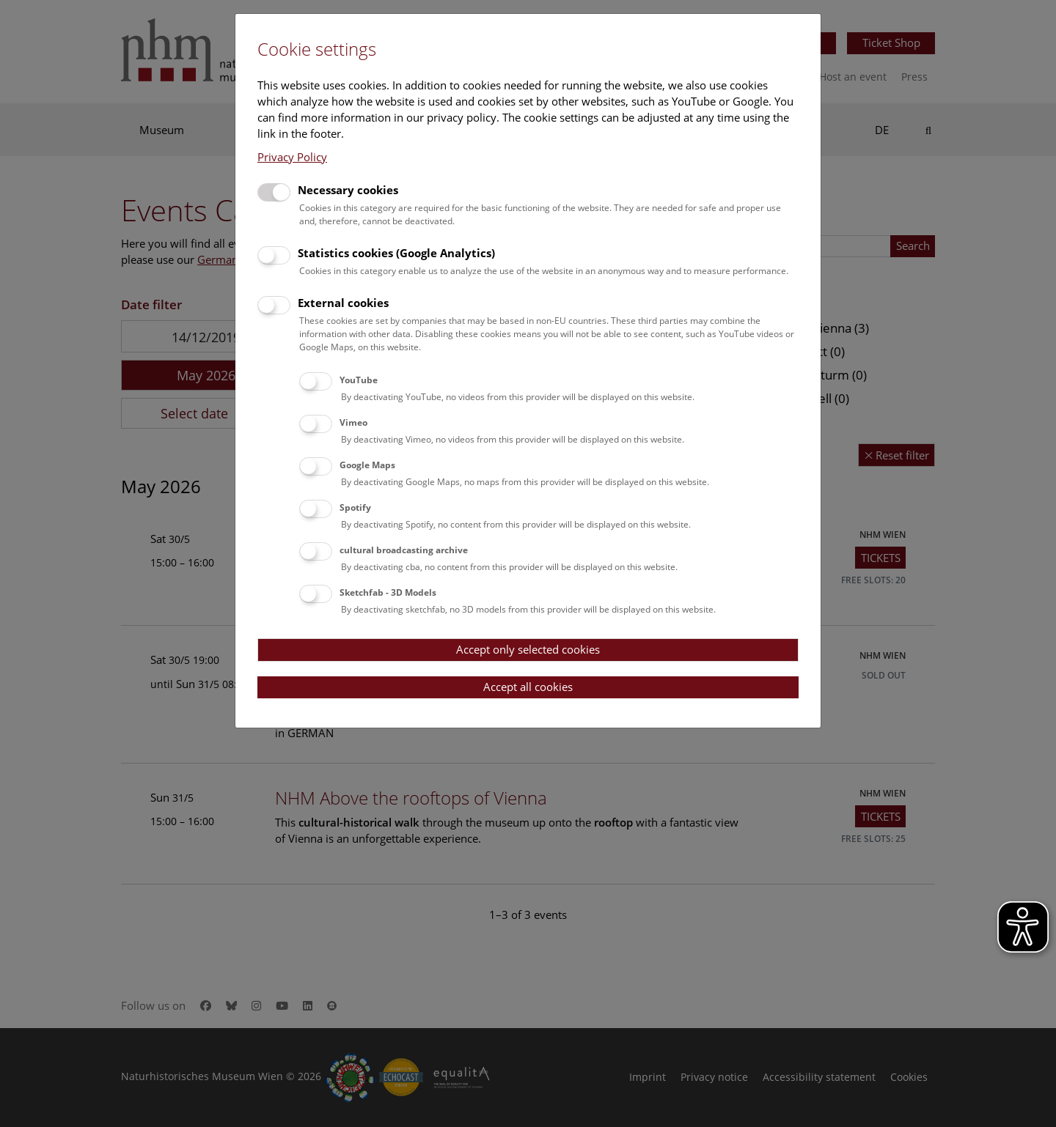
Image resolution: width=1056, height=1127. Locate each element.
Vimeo (353, 422)
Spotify (355, 507)
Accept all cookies (528, 686)
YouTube (359, 380)
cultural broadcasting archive (404, 550)
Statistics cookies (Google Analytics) (396, 252)
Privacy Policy (292, 156)
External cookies (343, 302)
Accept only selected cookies (528, 649)
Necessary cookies (348, 189)
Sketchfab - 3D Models (388, 592)
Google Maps (367, 465)
